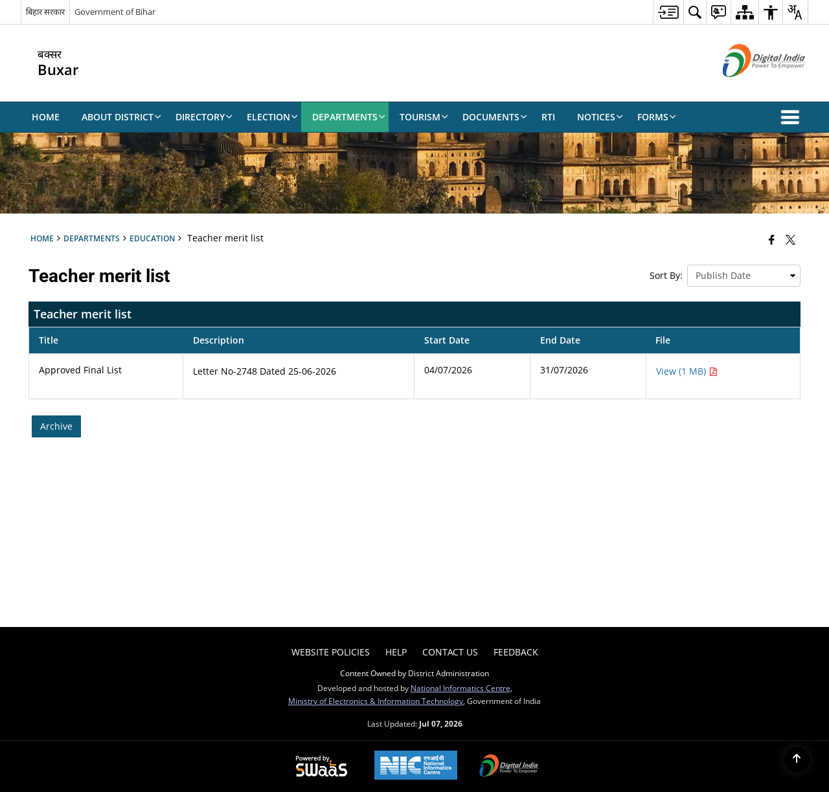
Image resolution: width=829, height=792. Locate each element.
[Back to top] (797, 760)
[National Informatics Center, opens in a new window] (416, 766)
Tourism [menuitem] (424, 117)
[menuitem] (668, 12)
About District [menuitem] (121, 117)
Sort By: (666, 275)
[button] (792, 117)
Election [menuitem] (272, 117)
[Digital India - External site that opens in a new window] (747, 88)
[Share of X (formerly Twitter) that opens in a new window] (790, 239)
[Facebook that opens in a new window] (772, 239)
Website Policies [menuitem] (330, 652)
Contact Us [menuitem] (450, 652)
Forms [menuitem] (656, 117)
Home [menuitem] (46, 117)
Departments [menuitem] (348, 117)
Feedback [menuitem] (516, 652)
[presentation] (744, 276)
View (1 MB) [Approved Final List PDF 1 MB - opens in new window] (687, 371)
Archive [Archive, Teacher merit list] (56, 426)
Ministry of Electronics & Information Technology (375, 701)
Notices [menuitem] (600, 117)
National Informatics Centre (460, 688)
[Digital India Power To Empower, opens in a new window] (509, 767)
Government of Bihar (114, 11)
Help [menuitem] (396, 652)
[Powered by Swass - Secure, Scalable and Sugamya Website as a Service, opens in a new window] (321, 767)
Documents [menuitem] (494, 117)
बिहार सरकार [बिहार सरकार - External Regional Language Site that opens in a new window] (45, 11)
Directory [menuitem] (204, 117)
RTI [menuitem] (548, 117)
